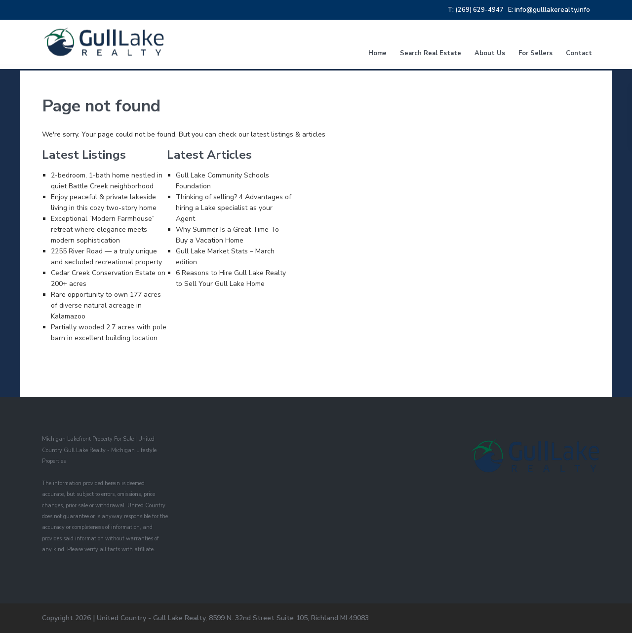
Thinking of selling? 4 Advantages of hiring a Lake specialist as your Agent (233, 207)
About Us (489, 53)
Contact (579, 53)
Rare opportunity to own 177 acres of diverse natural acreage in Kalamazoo (106, 305)
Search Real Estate (430, 53)
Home (377, 53)
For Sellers (535, 53)
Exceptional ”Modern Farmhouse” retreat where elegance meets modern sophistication (103, 229)
